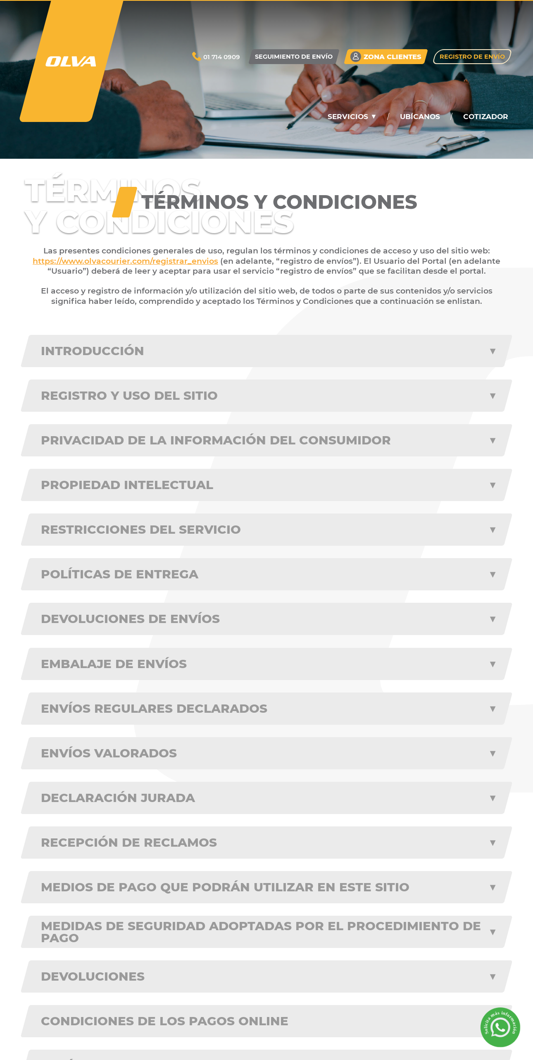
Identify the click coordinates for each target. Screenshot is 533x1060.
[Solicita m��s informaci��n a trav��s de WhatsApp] (500, 1027)
